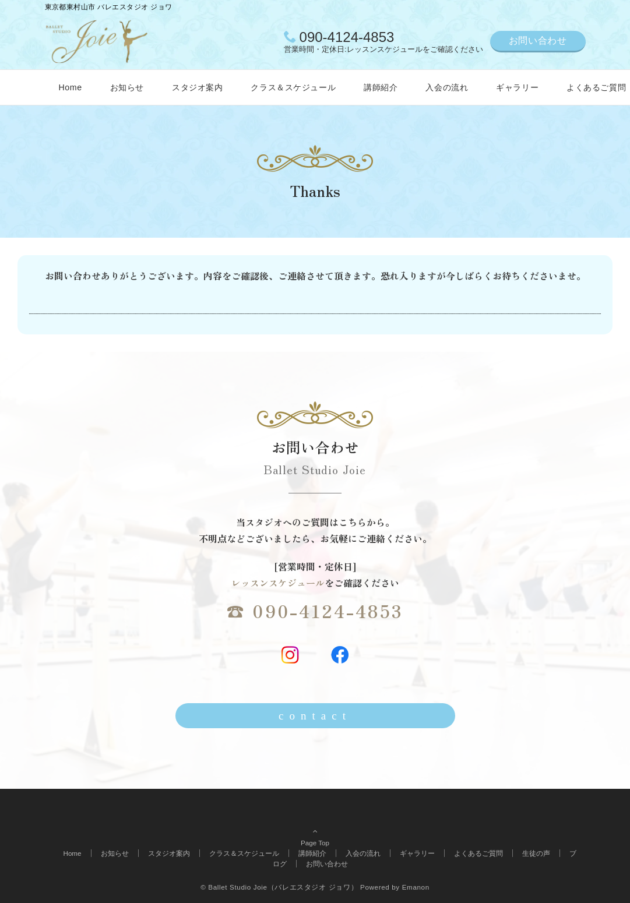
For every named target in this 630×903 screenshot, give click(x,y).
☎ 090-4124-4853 (315, 610)
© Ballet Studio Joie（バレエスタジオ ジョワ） (279, 887)
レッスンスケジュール (278, 583)
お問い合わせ (538, 40)
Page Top (315, 830)
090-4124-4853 (347, 37)
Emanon (416, 887)
